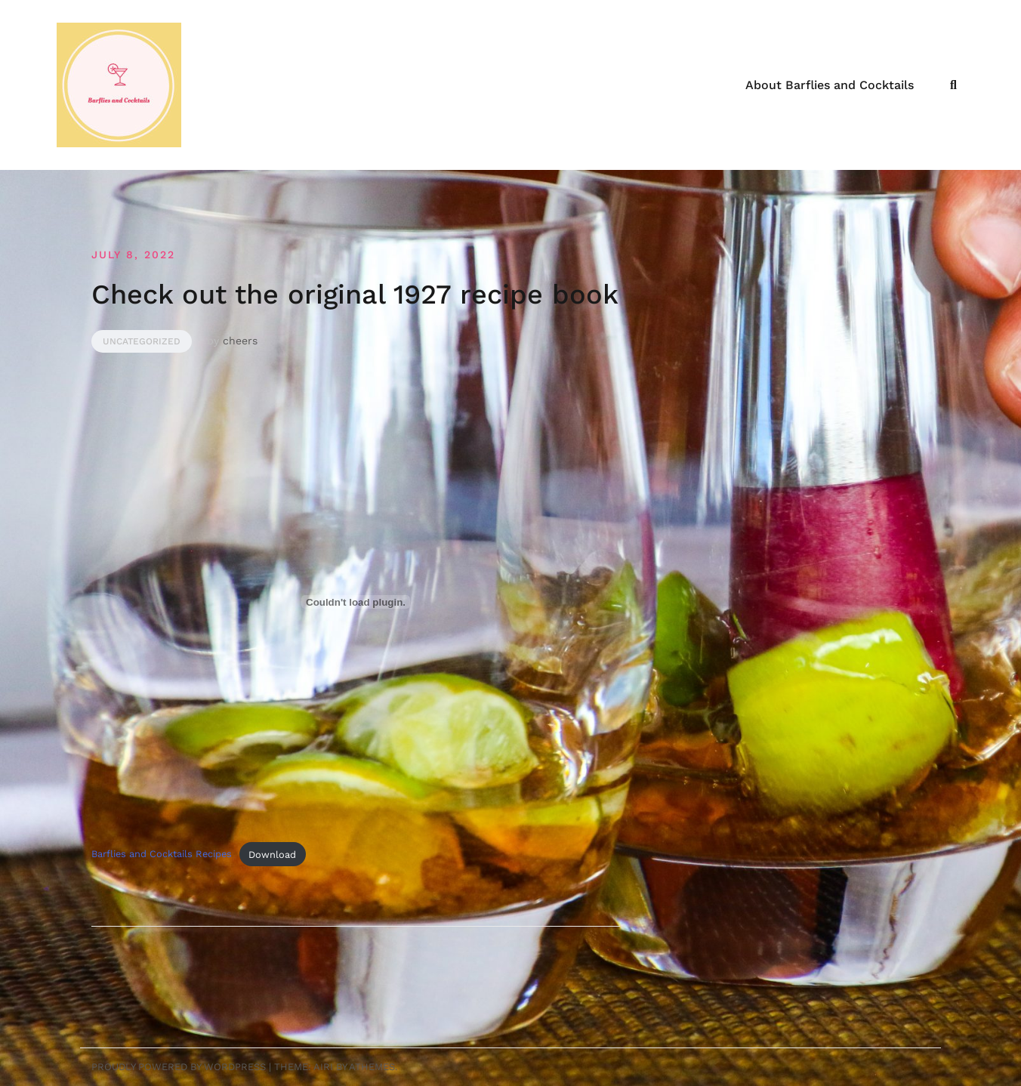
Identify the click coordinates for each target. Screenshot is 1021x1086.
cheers (240, 341)
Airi (323, 1066)
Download (272, 854)
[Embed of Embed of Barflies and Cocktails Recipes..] (355, 601)
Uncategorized (141, 341)
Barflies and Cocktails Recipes (161, 854)
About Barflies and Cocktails (829, 85)
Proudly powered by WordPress (178, 1066)
